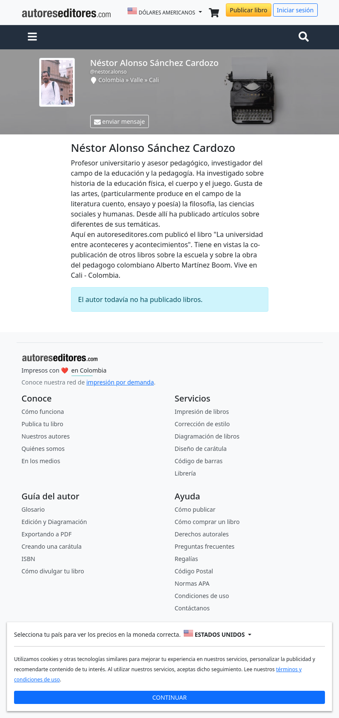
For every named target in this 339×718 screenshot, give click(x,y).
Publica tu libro (42, 424)
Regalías (186, 559)
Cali (154, 80)
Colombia (111, 80)
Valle (136, 80)
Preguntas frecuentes (205, 546)
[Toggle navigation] (305, 37)
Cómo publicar (195, 509)
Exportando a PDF (47, 534)
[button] (32, 37)
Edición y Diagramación (54, 522)
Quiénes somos (43, 448)
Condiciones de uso (202, 596)
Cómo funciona (43, 411)
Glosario (33, 509)
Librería (185, 473)
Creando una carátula (52, 546)
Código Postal (194, 571)
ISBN (28, 559)
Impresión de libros (202, 411)
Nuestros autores (46, 436)
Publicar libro (248, 10)
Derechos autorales (202, 534)
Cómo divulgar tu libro (53, 571)
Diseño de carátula (201, 448)
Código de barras (199, 461)
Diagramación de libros (207, 436)
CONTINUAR (169, 697)
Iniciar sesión (295, 10)
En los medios (41, 461)
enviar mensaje (119, 121)
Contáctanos (192, 608)
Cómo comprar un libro (207, 522)
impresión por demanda (120, 382)
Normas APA (192, 583)
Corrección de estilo (202, 424)
